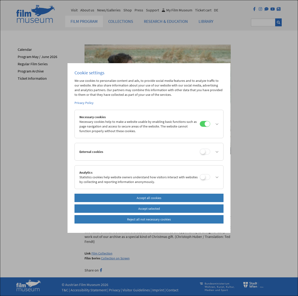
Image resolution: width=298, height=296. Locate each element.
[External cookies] (205, 152)
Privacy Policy (84, 103)
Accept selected (149, 209)
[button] (216, 124)
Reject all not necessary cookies (149, 219)
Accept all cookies (149, 198)
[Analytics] (205, 177)
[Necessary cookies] (205, 124)
